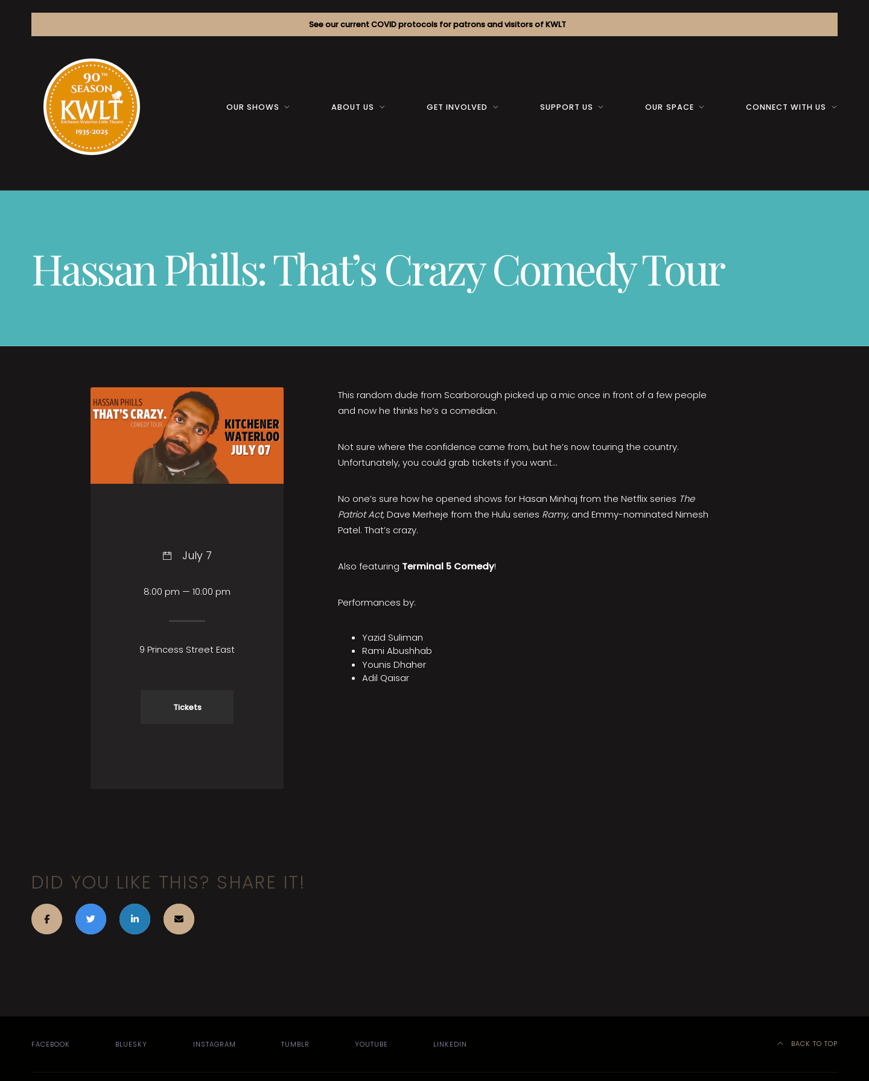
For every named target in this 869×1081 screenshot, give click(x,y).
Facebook (50, 1044)
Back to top (807, 1043)
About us (352, 107)
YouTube (371, 1044)
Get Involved (457, 107)
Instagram (214, 1044)
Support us (566, 107)
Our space (669, 107)
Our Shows (252, 107)
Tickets (187, 707)
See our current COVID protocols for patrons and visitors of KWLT (437, 24)
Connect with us (786, 107)
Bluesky (131, 1044)
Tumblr (295, 1044)
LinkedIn (450, 1044)
